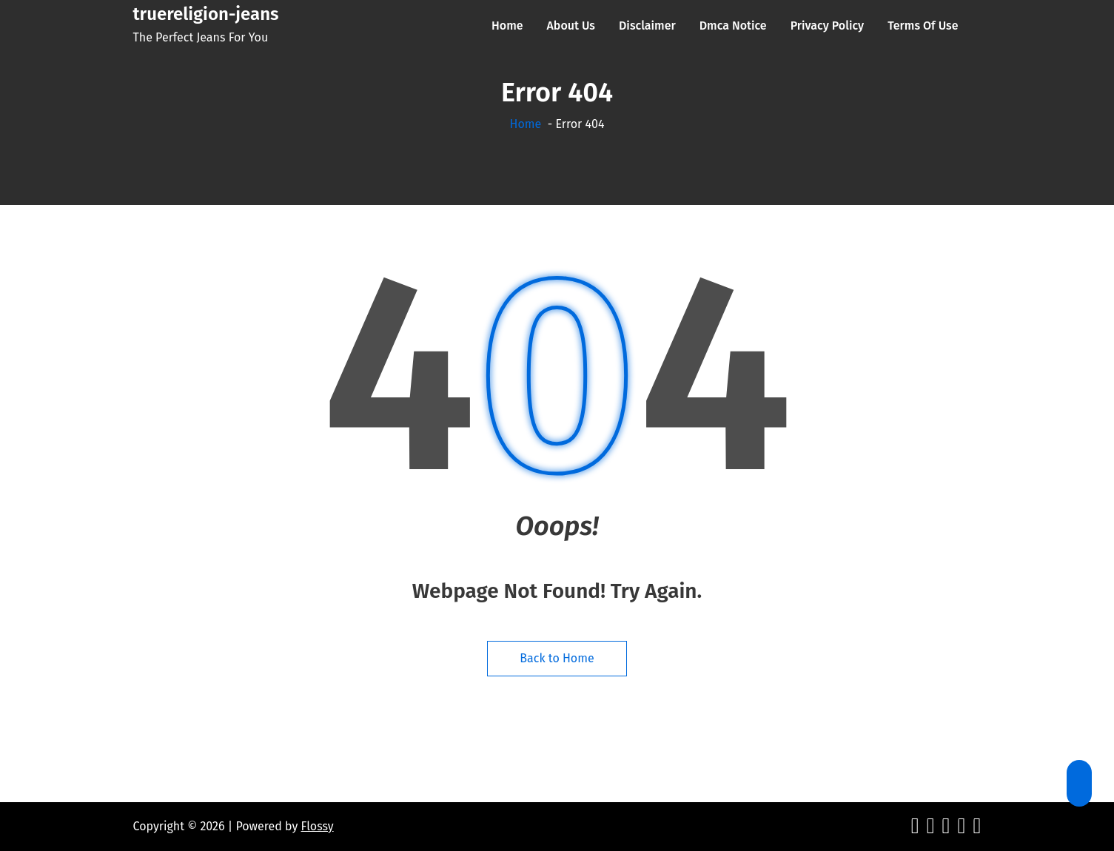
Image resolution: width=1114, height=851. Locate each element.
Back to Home (557, 658)
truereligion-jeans (206, 14)
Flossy (317, 826)
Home (526, 124)
